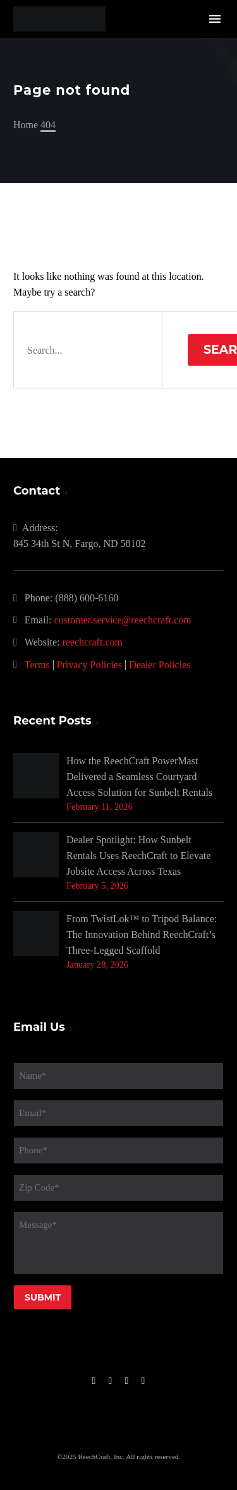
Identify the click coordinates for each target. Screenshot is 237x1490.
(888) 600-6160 (86, 597)
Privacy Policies (90, 664)
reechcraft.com (92, 642)
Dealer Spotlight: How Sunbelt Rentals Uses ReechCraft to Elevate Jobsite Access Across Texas (138, 855)
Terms (37, 664)
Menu (215, 19)
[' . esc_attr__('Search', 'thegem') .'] (87, 350)
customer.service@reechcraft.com (122, 620)
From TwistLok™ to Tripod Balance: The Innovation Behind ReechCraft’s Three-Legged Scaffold (141, 934)
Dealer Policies (159, 664)
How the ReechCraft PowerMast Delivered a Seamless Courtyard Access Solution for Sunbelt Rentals (139, 776)
